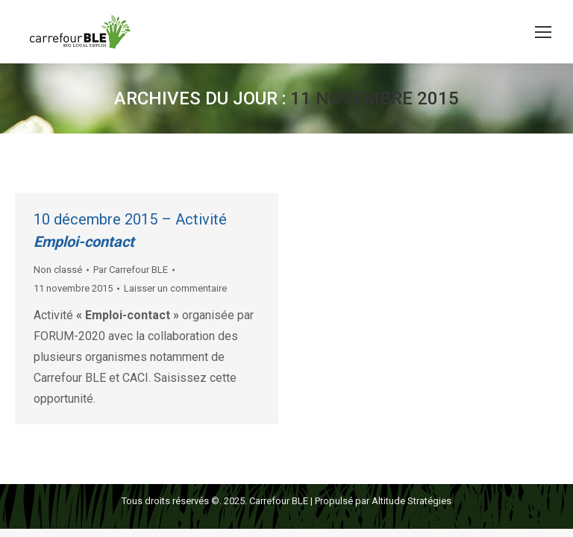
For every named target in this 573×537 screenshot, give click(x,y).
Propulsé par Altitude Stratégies (383, 500)
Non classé (58, 269)
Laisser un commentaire (175, 288)
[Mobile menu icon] (543, 32)
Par (130, 269)
